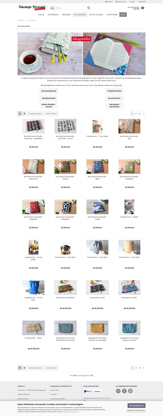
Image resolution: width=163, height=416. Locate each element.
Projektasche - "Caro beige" (97, 136)
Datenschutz (23, 399)
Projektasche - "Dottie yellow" (33, 258)
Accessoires (80, 14)
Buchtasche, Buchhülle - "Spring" (65, 178)
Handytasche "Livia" (97, 298)
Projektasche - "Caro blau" (97, 257)
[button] (121, 1)
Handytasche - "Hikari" (33, 338)
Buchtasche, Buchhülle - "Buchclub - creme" (65, 137)
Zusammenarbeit (57, 399)
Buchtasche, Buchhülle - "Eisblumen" (33, 178)
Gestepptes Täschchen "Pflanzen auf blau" (129, 339)
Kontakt (108, 2)
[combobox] (35, 113)
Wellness (66, 14)
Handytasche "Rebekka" (65, 298)
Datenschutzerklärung (71, 412)
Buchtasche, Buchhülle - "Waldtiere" (129, 178)
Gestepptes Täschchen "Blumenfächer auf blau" (65, 339)
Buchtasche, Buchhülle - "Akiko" (97, 178)
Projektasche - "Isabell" (129, 217)
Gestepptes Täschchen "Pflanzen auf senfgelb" (97, 339)
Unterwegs (53, 14)
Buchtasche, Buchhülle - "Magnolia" (33, 218)
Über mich (54, 390)
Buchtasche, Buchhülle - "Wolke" (97, 218)
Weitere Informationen (136, 410)
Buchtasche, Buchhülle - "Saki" (129, 137)
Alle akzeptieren (136, 405)
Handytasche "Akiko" (129, 298)
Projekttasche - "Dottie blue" (34, 299)
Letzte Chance (96, 14)
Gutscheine (112, 14)
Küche (41, 14)
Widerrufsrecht (24, 394)
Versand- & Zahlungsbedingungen (32, 390)
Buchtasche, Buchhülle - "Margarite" (65, 218)
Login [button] (132, 2)
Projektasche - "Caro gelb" (129, 257)
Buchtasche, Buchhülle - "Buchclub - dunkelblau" (33, 137)
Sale (123, 14)
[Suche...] (52, 8)
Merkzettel (141, 2)
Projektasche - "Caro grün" (65, 257)
